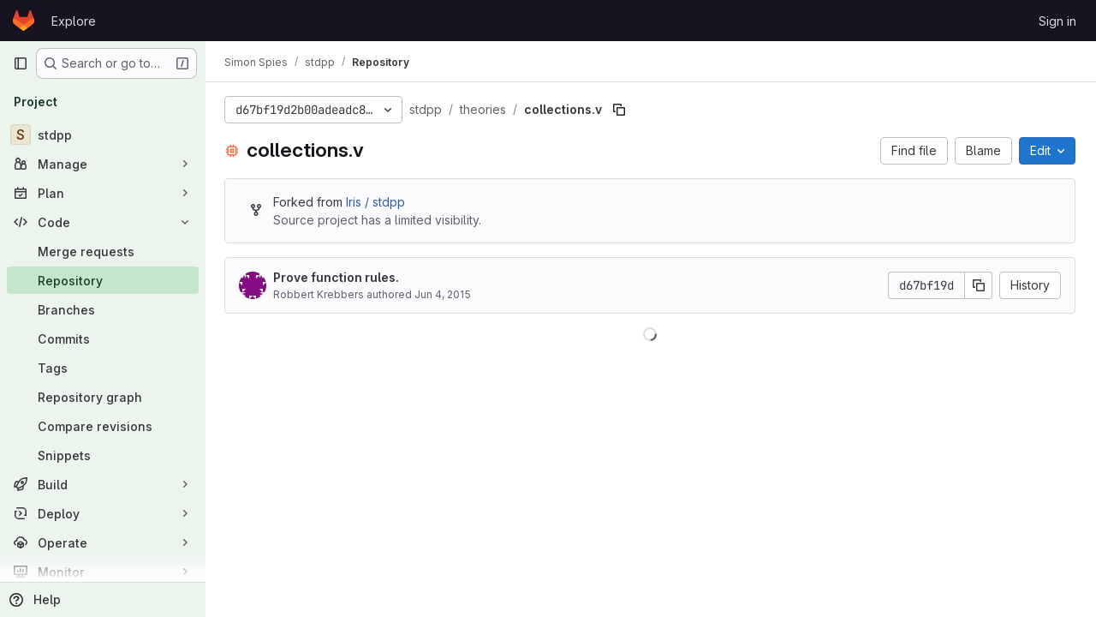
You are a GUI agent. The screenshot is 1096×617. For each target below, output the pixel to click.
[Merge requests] (103, 251)
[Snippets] (103, 455)
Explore (73, 21)
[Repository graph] (103, 396)
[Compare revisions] (103, 426)
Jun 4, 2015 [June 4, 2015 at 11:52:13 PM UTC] (444, 294)
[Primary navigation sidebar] (20, 63)
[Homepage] (23, 20)
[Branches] (103, 309)
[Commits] (103, 338)
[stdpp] (103, 134)
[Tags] (103, 367)
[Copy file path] (620, 109)
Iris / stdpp (377, 202)
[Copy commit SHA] (978, 285)
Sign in (1057, 21)
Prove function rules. (338, 277)
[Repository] (103, 280)
